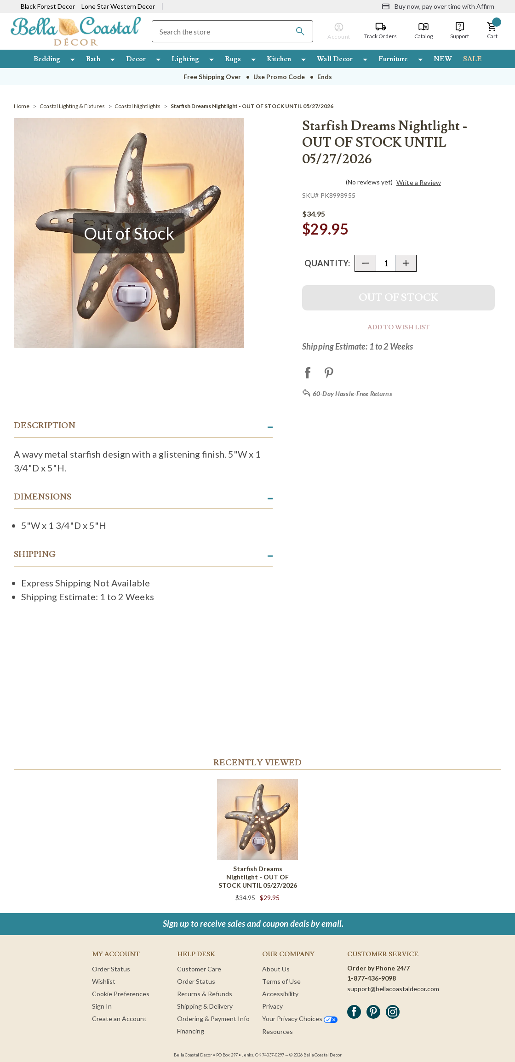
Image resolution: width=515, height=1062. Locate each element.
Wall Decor (335, 59)
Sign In (102, 1006)
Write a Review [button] (418, 182)
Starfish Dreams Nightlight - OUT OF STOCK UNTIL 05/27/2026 (257, 877)
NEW (443, 59)
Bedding (47, 59)
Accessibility (280, 994)
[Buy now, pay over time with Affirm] (438, 6)
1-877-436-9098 (371, 978)
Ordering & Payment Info (213, 1018)
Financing (190, 1031)
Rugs (233, 59)
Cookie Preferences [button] (120, 994)
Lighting (185, 59)
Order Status (111, 969)
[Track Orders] (380, 30)
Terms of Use (281, 981)
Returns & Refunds (204, 994)
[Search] (300, 31)
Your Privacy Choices (300, 1018)
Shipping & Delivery (205, 1006)
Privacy (272, 1006)
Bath (93, 59)
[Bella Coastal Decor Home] (75, 30)
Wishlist (103, 981)
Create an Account (119, 1018)
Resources (277, 1031)
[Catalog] (423, 30)
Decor (136, 59)
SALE (472, 59)
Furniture (393, 59)
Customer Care (199, 969)
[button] (492, 30)
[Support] (459, 30)
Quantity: (327, 263)
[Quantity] (385, 263)
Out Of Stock (398, 297)
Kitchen (279, 59)
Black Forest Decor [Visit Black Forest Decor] (48, 6)
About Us (276, 969)
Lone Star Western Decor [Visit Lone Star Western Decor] (118, 6)
